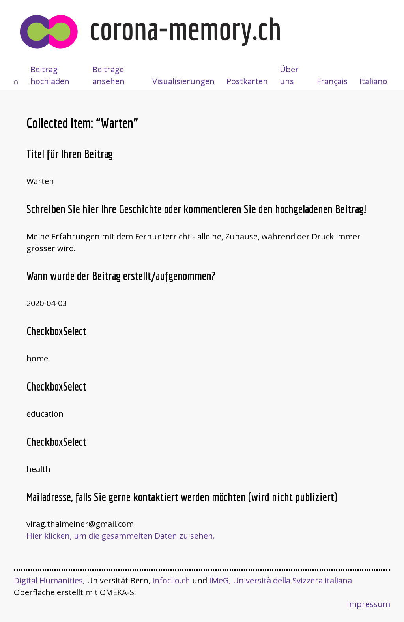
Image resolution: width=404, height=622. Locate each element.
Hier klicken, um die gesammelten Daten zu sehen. (120, 535)
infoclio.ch (171, 580)
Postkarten (247, 81)
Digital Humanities (48, 580)
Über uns (289, 75)
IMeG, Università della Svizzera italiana (280, 580)
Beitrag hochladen (49, 75)
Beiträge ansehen (108, 75)
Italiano (373, 81)
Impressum (368, 604)
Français (332, 81)
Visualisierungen (183, 81)
